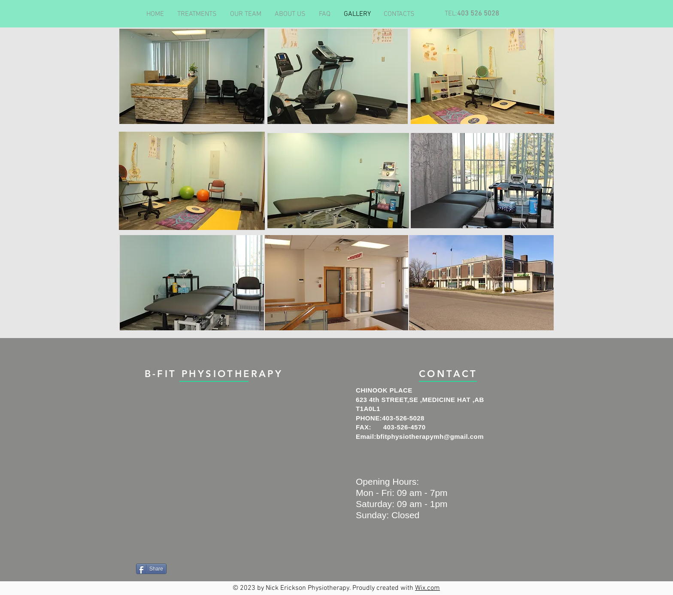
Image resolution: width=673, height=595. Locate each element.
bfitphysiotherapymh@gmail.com (430, 436)
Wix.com (427, 588)
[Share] (151, 569)
